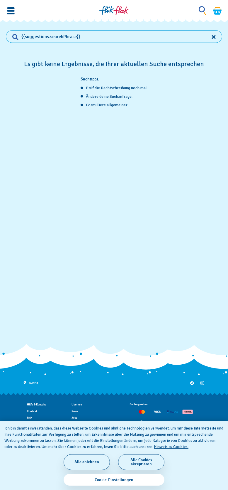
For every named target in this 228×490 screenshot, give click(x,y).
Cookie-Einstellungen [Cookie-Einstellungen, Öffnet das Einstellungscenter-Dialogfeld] (114, 479)
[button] (11, 11)
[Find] (12, 36)
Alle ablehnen (86, 461)
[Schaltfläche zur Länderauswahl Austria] (30, 382)
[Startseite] (114, 11)
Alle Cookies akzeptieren (141, 462)
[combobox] (113, 37)
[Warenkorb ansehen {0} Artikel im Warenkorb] (217, 11)
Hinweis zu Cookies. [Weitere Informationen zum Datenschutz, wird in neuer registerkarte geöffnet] (171, 446)
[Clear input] (213, 37)
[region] (114, 455)
